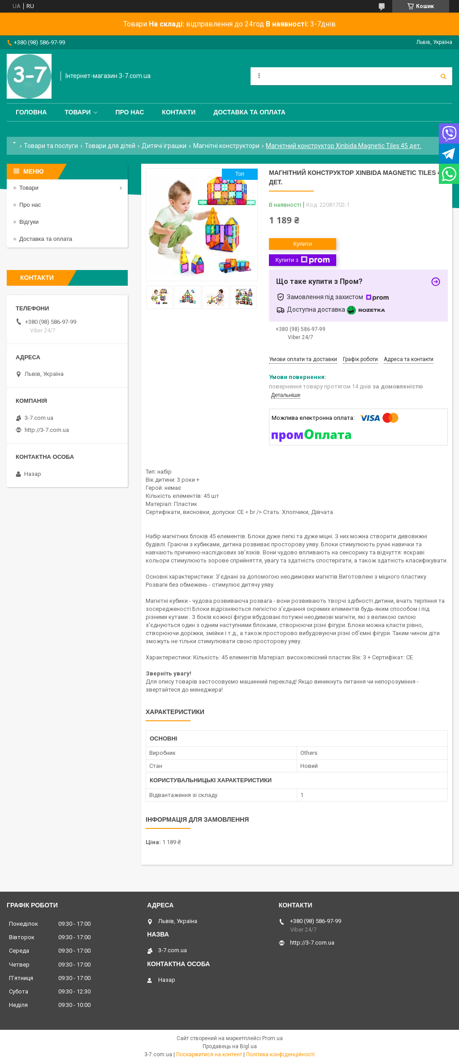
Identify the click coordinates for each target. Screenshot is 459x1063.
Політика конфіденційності (280, 1054)
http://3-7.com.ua (47, 430)
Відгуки (29, 221)
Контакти (178, 112)
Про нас (129, 112)
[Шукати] (443, 76)
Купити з (302, 260)
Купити (302, 243)
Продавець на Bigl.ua (230, 1046)
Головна (31, 112)
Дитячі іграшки (164, 145)
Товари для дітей (110, 145)
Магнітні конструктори (226, 145)
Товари (78, 112)
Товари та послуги (51, 145)
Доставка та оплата (249, 112)
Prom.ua (272, 1038)
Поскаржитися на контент (209, 1054)
